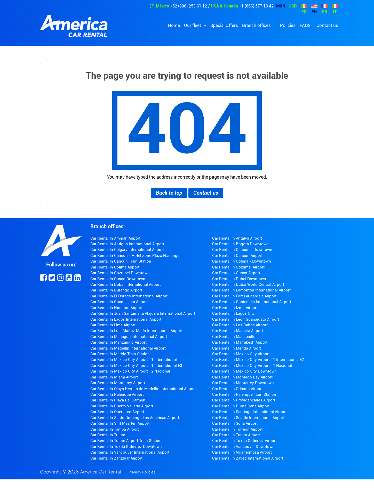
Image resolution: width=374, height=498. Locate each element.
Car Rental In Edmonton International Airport (251, 290)
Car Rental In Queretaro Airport (117, 411)
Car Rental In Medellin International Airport (128, 348)
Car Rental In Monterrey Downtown (243, 383)
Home (174, 25)
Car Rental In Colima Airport (114, 267)
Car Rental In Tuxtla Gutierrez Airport (244, 440)
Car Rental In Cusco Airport (236, 273)
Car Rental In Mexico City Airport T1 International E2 (258, 359)
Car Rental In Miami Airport (114, 377)
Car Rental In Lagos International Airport (125, 319)
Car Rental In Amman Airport (115, 238)
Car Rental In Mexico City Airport (241, 354)
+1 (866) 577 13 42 (256, 6)
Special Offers (224, 25)
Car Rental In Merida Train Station (120, 354)
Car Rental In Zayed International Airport (247, 458)
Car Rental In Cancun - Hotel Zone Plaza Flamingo (135, 255)
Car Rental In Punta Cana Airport (240, 406)
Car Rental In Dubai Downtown (239, 278)
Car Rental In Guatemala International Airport (251, 301)
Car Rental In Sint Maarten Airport (119, 423)
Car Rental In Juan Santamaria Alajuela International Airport (142, 313)
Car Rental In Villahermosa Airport (242, 452)
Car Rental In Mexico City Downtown (244, 371)
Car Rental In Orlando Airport (237, 388)
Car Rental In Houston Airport (116, 307)
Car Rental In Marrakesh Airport (239, 342)
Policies (288, 25)
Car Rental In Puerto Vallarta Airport (121, 406)
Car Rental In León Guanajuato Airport (245, 319)
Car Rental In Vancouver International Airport (129, 452)
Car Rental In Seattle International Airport (248, 417)
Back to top (169, 193)
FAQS (305, 25)
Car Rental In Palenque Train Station (244, 394)
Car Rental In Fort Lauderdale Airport (244, 296)
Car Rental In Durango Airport (116, 290)
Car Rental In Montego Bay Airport (242, 377)
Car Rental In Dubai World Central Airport (248, 284)
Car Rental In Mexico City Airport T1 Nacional (252, 365)
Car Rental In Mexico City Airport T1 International (133, 359)
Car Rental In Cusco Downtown (117, 278)
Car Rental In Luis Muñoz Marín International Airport (136, 330)
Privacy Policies (142, 472)
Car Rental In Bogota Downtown (240, 244)
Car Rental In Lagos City (233, 313)
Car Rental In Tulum (107, 435)
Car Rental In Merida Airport (236, 348)
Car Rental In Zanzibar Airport (116, 458)
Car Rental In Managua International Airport (128, 336)
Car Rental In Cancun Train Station (120, 261)
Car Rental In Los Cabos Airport (240, 325)
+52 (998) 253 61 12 (188, 6)
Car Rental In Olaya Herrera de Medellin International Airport (143, 388)
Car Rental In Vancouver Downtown (243, 446)
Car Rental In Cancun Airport (237, 255)
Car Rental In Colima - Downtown (241, 261)
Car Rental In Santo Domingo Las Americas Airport (134, 417)
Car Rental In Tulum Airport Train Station (126, 440)
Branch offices (257, 25)
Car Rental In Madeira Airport (237, 330)
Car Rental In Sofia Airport (235, 423)
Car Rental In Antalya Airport (237, 238)
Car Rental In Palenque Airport (117, 394)
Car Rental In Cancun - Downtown (242, 249)
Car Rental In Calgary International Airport (127, 249)
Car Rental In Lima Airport (113, 325)
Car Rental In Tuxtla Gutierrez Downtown (126, 446)
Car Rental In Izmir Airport (235, 307)
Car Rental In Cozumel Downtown (120, 273)
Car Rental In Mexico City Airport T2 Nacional (130, 371)
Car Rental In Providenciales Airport (243, 400)
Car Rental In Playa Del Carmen (117, 400)
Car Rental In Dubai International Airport (125, 284)
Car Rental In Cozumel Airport (238, 267)
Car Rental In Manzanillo (234, 336)
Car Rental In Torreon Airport (237, 429)
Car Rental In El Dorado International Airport (129, 296)
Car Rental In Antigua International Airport (127, 244)
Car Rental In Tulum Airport (236, 435)
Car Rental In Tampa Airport (114, 429)
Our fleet (193, 25)
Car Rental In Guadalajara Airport (119, 301)
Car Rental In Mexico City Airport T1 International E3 (136, 365)
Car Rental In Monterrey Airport (117, 383)
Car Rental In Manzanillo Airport (118, 342)
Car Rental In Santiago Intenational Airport (249, 411)
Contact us (327, 25)
